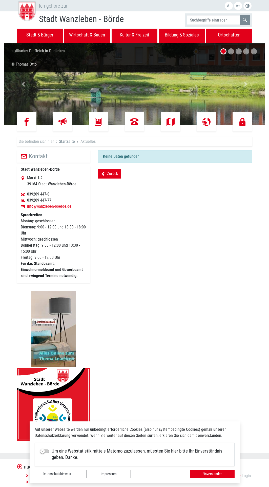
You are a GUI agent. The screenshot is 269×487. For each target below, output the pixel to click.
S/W (247, 6)
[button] (23, 84)
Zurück (109, 174)
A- (228, 5)
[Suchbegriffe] (213, 20)
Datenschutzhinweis (57, 474)
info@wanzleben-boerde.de (49, 206)
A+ (238, 5)
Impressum (109, 474)
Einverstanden (212, 474)
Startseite (67, 141)
